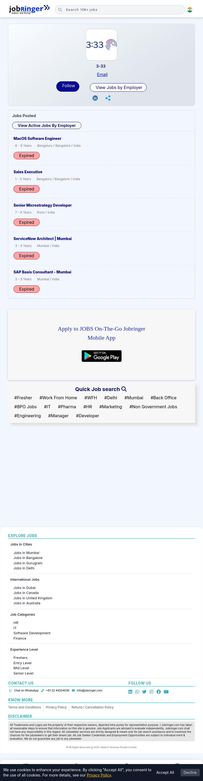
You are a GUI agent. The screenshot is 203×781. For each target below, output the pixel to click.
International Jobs (24, 580)
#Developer (87, 415)
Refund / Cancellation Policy (93, 707)
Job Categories (22, 614)
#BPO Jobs (25, 406)
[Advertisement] (101, 481)
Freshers (20, 657)
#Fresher (23, 397)
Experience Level (24, 649)
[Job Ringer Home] (29, 9)
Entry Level (22, 663)
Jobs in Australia (26, 603)
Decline (190, 772)
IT (15, 628)
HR (15, 622)
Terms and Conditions (24, 707)
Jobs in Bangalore (28, 558)
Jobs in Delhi (23, 568)
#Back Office (164, 397)
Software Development (31, 633)
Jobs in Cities (21, 544)
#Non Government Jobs (153, 406)
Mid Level (21, 668)
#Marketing (110, 406)
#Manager (58, 415)
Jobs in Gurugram (28, 563)
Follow (68, 85)
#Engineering (27, 415)
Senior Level (23, 673)
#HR (88, 406)
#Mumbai (133, 397)
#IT (47, 406)
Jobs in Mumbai (26, 553)
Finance (19, 638)
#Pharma (67, 406)
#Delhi (110, 397)
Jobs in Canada (26, 593)
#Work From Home (58, 397)
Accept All (165, 772)
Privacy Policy (56, 707)
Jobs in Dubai (24, 587)
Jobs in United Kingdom (32, 598)
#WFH (91, 397)
